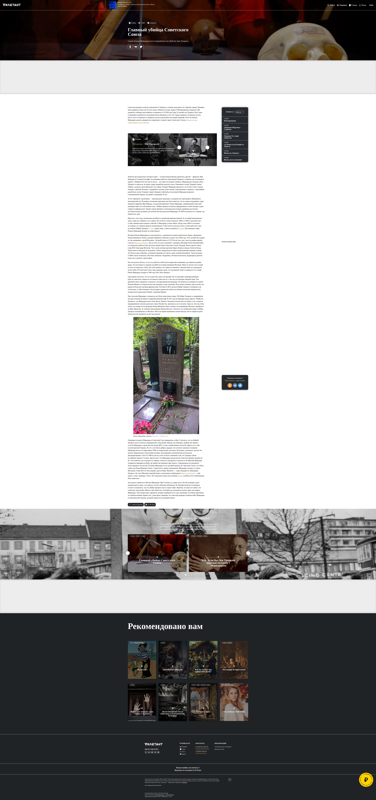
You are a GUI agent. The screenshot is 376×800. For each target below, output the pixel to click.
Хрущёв (181, 228)
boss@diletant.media (159, 794)
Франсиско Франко (141, 243)
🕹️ (362, 5)
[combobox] (239, 112)
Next (207, 147)
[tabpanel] (193, 147)
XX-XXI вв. (230, 684)
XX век (143, 536)
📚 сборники (183, 746)
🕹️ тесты (182, 751)
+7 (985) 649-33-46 (169, 794)
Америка (199, 536)
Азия (198, 684)
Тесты (162, 642)
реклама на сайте (219, 749)
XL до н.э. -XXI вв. (205, 684)
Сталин (152, 228)
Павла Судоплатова (188, 473)
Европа (138, 536)
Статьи (132, 536)
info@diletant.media (201, 753)
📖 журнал (183, 754)
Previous (179, 147)
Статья (132, 23)
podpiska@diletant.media (202, 748)
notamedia (184, 782)
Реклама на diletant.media (229, 241)
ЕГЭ (131, 642)
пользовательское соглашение (223, 746)
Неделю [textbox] (238, 112)
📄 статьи (182, 749)
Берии (180, 476)
